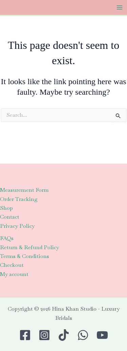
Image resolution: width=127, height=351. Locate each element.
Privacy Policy (17, 225)
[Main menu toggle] (119, 7)
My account (14, 274)
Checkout (12, 265)
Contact (9, 216)
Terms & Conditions (24, 256)
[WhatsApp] (83, 335)
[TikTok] (63, 335)
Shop (6, 207)
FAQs (7, 238)
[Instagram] (44, 335)
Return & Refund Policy (29, 247)
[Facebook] (25, 335)
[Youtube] (102, 335)
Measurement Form (24, 189)
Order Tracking (19, 199)
